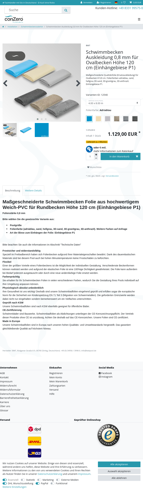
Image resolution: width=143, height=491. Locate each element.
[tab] (13, 190)
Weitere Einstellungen (15, 486)
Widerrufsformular (10, 389)
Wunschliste (94, 167)
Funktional (61, 483)
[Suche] (66, 10)
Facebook (105, 373)
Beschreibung (12, 190)
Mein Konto (55, 377)
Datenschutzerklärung (12, 393)
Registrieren (56, 373)
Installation (12, 26)
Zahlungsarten (57, 385)
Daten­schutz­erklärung (50, 473)
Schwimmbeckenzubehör (31, 26)
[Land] (116, 2)
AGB (2, 373)
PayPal (44, 483)
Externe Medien (70, 479)
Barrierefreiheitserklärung (14, 398)
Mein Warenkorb (58, 381)
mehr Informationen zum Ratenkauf (113, 151)
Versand (53, 389)
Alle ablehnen (119, 478)
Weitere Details (33, 190)
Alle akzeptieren (119, 464)
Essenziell (13, 479)
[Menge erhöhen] (96, 155)
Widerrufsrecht (8, 385)
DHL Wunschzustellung (20, 483)
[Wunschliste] (123, 2)
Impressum (6, 381)
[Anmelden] (86, 2)
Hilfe (51, 393)
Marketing (48, 479)
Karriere (4, 402)
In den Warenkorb (124, 156)
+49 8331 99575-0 (131, 8)
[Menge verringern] (96, 158)
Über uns (5, 406)
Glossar (4, 410)
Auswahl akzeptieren (119, 471)
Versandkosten (112, 176)
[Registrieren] (104, 2)
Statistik (30, 479)
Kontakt (4, 377)
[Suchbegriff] (34, 10)
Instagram (106, 376)
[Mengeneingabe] (90, 156)
